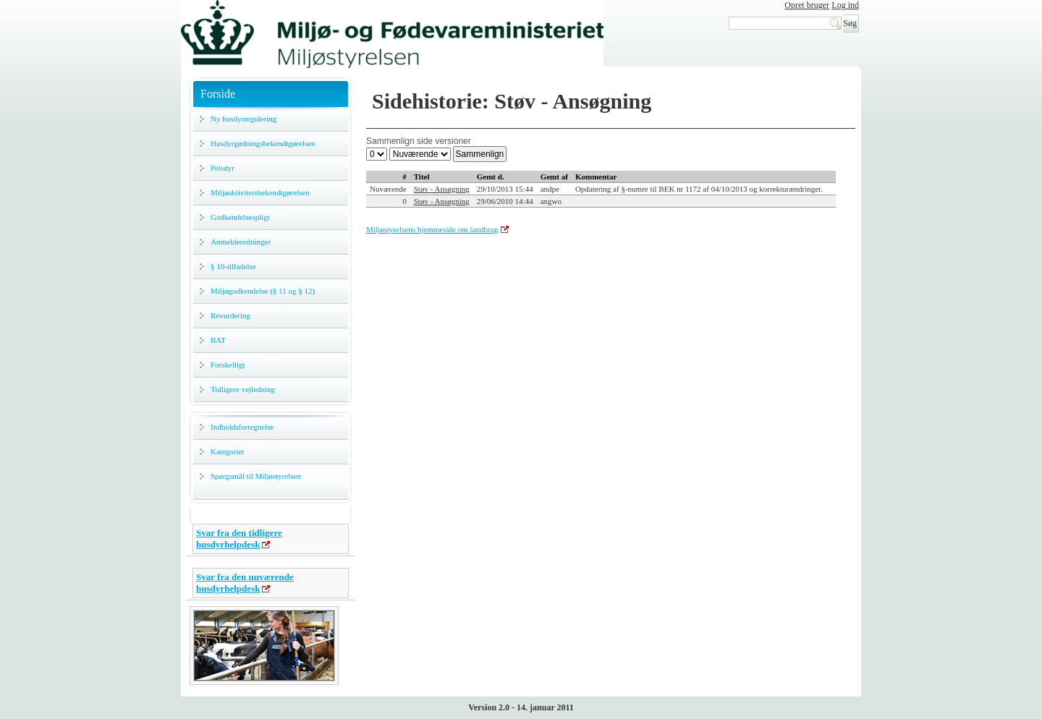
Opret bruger (806, 5)
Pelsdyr (222, 167)
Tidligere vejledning (243, 389)
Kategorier (228, 451)
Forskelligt (228, 364)
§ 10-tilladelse (233, 266)
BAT (218, 340)
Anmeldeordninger (241, 241)
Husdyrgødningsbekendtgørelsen (263, 143)
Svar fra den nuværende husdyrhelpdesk (245, 582)
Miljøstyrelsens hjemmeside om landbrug (432, 229)
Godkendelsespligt (240, 217)
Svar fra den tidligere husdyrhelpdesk (239, 538)
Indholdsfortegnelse (242, 426)
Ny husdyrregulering (243, 118)
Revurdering (230, 315)
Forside (217, 94)
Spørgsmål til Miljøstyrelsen (256, 476)
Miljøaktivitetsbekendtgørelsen (260, 192)
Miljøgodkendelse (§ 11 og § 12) (263, 290)
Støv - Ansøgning (442, 188)
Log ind (845, 5)
